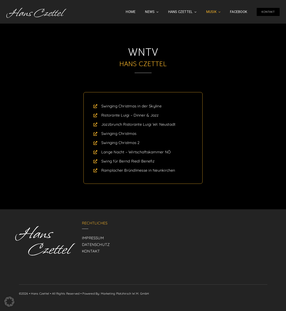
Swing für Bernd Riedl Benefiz (128, 161)
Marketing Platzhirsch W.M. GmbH (125, 293)
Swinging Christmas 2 (120, 142)
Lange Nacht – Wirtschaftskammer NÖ (136, 152)
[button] (9, 301)
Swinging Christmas (118, 133)
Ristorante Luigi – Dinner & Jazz (130, 115)
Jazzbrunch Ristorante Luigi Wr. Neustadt (138, 124)
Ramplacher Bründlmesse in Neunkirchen (138, 170)
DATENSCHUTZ (96, 244)
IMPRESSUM (93, 237)
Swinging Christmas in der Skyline (131, 106)
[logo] (36, 9)
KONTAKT (91, 251)
